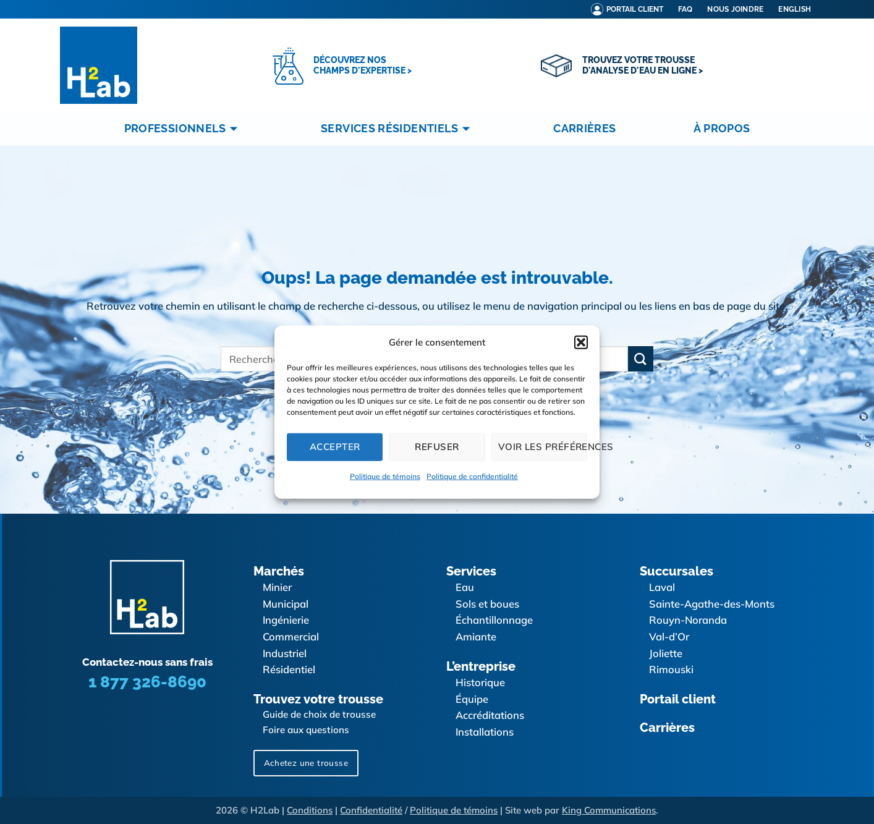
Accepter (335, 446)
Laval (662, 586)
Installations (485, 731)
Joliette (665, 653)
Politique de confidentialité (472, 475)
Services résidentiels (398, 128)
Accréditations (490, 714)
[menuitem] (794, 9)
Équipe (472, 698)
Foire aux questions (306, 730)
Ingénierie (286, 619)
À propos (722, 128)
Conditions (310, 810)
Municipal (285, 603)
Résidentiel (289, 669)
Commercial (291, 636)
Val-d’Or (669, 636)
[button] (581, 342)
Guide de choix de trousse (319, 714)
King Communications (609, 810)
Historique (480, 682)
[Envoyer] (640, 359)
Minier (277, 586)
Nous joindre (735, 9)
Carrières (584, 128)
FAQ (685, 9)
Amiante (476, 636)
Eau (465, 586)
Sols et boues (487, 603)
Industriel (285, 653)
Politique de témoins (385, 475)
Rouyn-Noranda (688, 619)
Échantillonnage (494, 619)
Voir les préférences (542, 446)
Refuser (437, 446)
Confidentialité (371, 810)
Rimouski (671, 669)
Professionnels (184, 128)
